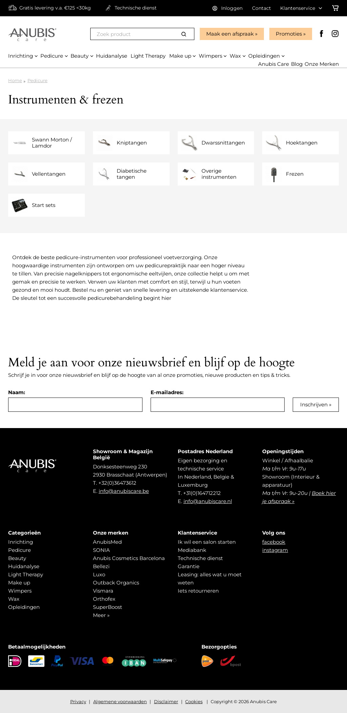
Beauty (17, 558)
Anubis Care (273, 64)
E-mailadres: (167, 392)
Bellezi (101, 566)
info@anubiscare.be (124, 491)
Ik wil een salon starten (207, 542)
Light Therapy (25, 574)
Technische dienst (200, 558)
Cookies (194, 701)
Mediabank (192, 550)
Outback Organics (116, 582)
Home (15, 80)
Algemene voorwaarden (120, 701)
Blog (297, 64)
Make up (19, 582)
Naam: (16, 392)
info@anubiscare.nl (208, 501)
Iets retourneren (198, 590)
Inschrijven (314, 404)
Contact (261, 8)
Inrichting (20, 542)
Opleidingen (24, 607)
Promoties (289, 34)
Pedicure (37, 80)
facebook (273, 542)
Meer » (101, 615)
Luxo (99, 574)
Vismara (103, 590)
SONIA (101, 550)
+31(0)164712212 (202, 493)
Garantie (188, 566)
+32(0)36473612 (117, 483)
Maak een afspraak (230, 34)
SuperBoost (107, 607)
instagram (275, 550)
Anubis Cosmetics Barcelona (129, 558)
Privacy (78, 701)
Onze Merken (322, 64)
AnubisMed (107, 542)
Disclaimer (166, 701)
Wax (13, 599)
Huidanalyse (23, 566)
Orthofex (104, 599)
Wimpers (20, 590)
